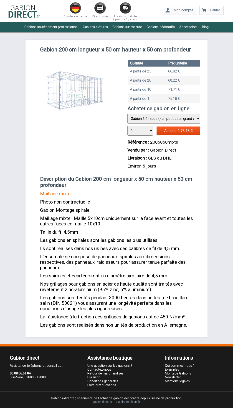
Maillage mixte (55, 193)
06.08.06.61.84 (20, 373)
